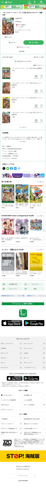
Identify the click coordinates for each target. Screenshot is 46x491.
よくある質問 (28, 400)
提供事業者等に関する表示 (32, 419)
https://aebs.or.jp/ (19, 446)
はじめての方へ (7, 395)
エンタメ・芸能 (12, 151)
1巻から (35, 65)
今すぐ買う (35, 42)
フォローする (21, 18)
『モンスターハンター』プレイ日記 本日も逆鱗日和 (26, 68)
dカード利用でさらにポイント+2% (22, 29)
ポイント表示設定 (29, 405)
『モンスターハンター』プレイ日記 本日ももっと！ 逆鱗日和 (26, 84)
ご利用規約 (4, 419)
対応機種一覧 (28, 395)
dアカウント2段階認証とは (9, 428)
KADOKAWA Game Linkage (14, 148)
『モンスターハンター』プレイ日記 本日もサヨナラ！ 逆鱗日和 (27, 113)
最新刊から (41, 65)
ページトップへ (23, 475)
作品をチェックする (24, 47)
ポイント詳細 (19, 26)
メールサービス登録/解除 (8, 400)
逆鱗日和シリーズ (12, 153)
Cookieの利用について (30, 428)
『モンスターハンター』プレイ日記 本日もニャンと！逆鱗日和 (27, 98)
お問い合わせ (5, 405)
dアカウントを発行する (23, 466)
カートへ (13, 42)
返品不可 (17, 31)
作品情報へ (22, 51)
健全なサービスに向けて (31, 423)
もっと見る (39, 181)
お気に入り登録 (40, 57)
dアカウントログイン (7, 409)
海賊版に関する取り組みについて (9, 433)
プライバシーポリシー (7, 423)
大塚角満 (17, 18)
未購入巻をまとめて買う (24, 61)
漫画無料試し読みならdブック (8, 295)
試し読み (9, 37)
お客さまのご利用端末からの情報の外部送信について (32, 433)
